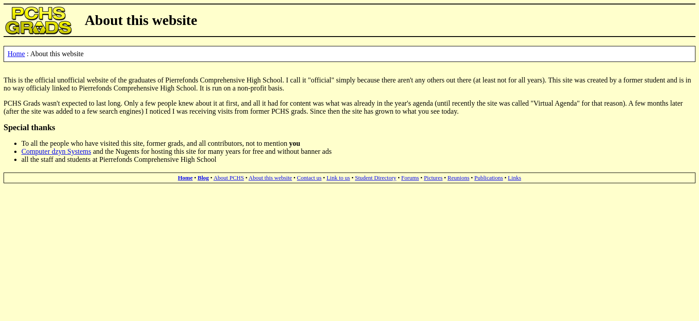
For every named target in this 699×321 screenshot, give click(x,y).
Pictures (433, 177)
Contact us (309, 177)
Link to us (338, 177)
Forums (410, 177)
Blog (203, 177)
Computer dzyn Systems (56, 151)
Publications (488, 177)
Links (514, 177)
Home (16, 54)
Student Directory (375, 177)
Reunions (458, 177)
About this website (270, 177)
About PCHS (229, 177)
